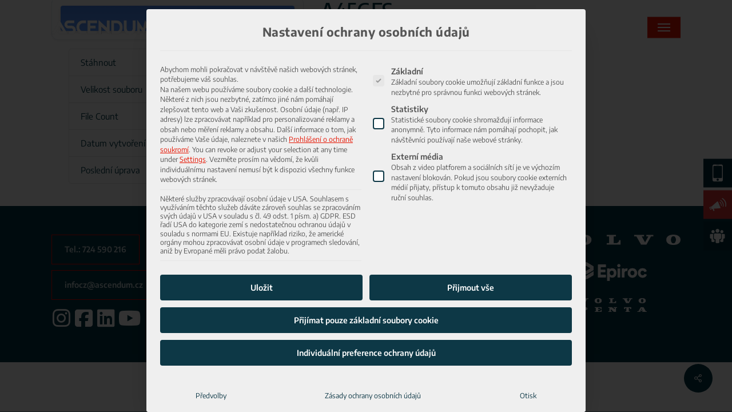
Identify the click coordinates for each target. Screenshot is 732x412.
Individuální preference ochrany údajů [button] (366, 326)
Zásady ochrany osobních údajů (373, 368)
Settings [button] (193, 132)
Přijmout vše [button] (470, 261)
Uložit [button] (261, 261)
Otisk (528, 368)
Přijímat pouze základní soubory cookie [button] (366, 293)
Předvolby (211, 368)
